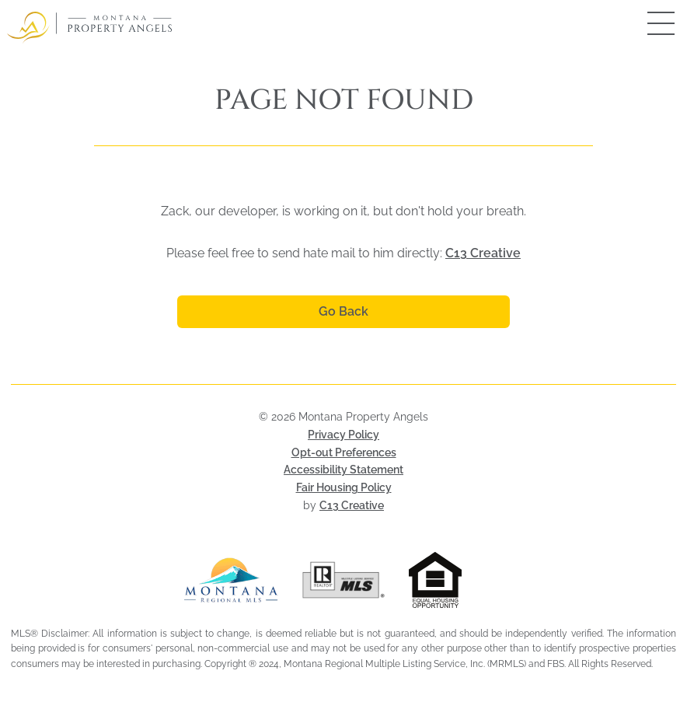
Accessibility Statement (343, 469)
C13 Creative (483, 253)
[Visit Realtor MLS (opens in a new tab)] (344, 580)
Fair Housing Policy (344, 487)
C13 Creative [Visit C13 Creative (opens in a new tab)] (351, 505)
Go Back (343, 311)
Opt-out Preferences (343, 452)
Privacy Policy (343, 434)
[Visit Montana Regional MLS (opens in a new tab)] (231, 580)
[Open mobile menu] (644, 23)
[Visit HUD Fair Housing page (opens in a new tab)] (455, 580)
